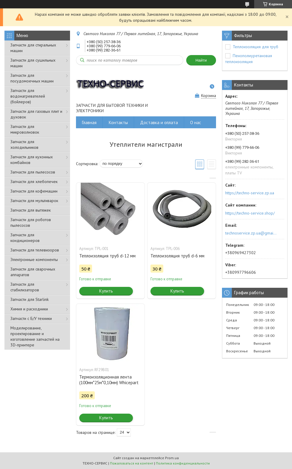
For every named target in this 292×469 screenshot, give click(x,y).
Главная (89, 122)
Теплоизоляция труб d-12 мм (107, 256)
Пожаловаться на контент (131, 463)
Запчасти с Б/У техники (31, 318)
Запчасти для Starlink (29, 299)
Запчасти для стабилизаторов (24, 287)
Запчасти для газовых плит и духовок (36, 114)
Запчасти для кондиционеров (25, 237)
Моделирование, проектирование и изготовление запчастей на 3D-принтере (35, 336)
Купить (106, 291)
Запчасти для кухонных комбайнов (31, 159)
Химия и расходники (29, 309)
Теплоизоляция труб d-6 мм (177, 256)
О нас (195, 122)
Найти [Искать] (201, 60)
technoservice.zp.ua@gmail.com (251, 233)
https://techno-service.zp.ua (249, 193)
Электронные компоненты (34, 259)
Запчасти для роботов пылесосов (30, 222)
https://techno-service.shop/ (250, 213)
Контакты (118, 122)
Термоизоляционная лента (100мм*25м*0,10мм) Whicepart (109, 379)
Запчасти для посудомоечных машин (32, 78)
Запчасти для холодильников (24, 144)
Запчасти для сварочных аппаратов (32, 271)
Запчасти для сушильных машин (32, 62)
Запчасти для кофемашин (34, 191)
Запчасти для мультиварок (34, 200)
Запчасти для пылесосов (32, 172)
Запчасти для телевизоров (34, 250)
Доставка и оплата (159, 122)
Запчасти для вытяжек (30, 210)
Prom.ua (172, 458)
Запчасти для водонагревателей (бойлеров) (27, 96)
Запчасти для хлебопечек (34, 181)
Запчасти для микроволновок (24, 129)
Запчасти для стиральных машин (33, 47)
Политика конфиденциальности (183, 463)
